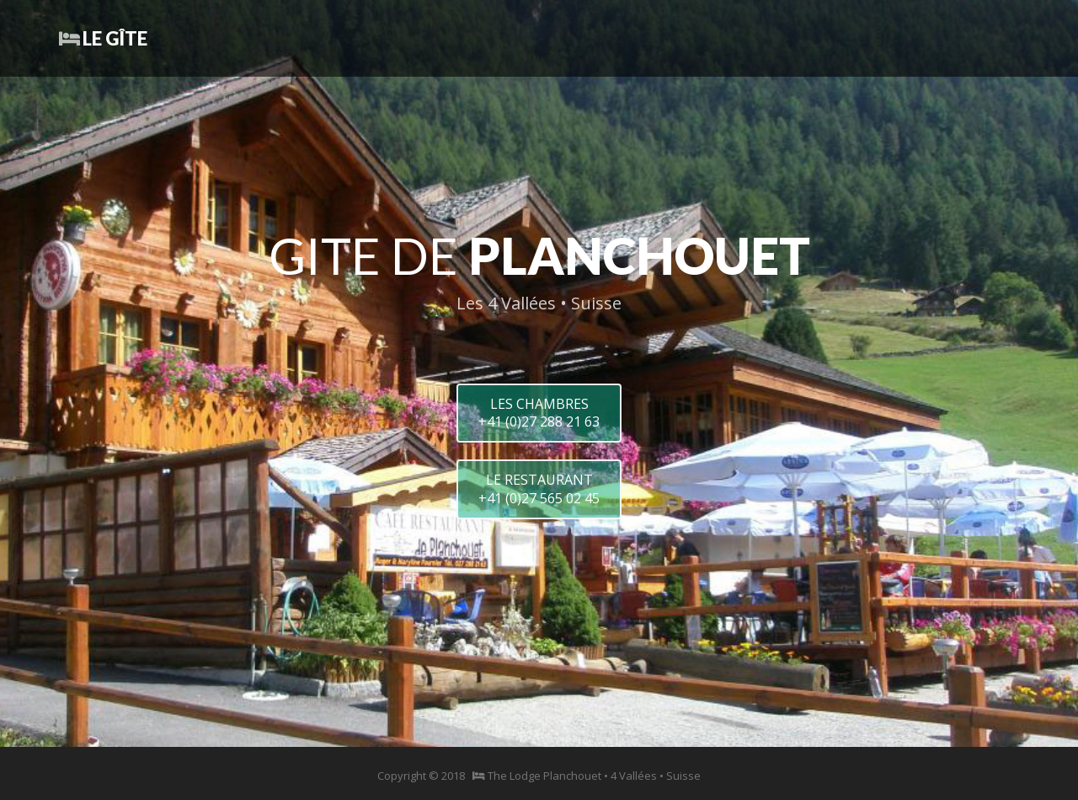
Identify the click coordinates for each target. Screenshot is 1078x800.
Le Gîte (103, 38)
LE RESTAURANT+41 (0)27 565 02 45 (539, 488)
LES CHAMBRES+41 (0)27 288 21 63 (539, 413)
